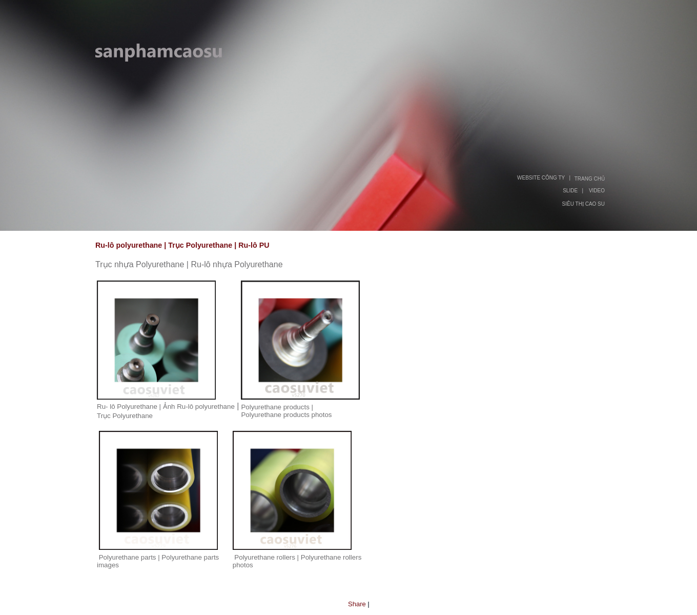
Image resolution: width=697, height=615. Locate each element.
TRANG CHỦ (590, 179)
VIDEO (597, 190)
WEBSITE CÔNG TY (541, 178)
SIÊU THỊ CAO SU (583, 204)
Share (357, 604)
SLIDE (570, 190)
